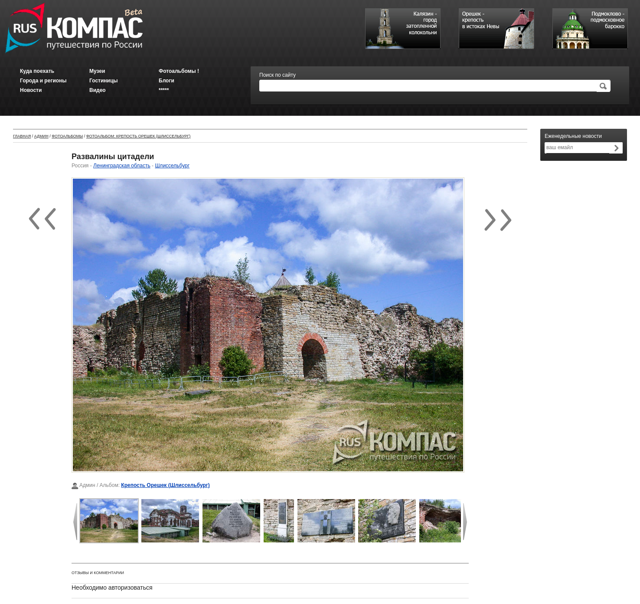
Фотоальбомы (67, 136)
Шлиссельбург (172, 166)
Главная (22, 136)
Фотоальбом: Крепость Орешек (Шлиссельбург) (138, 136)
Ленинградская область (121, 166)
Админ (41, 136)
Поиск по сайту (277, 75)
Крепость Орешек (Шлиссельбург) (165, 485)
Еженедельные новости (573, 136)
